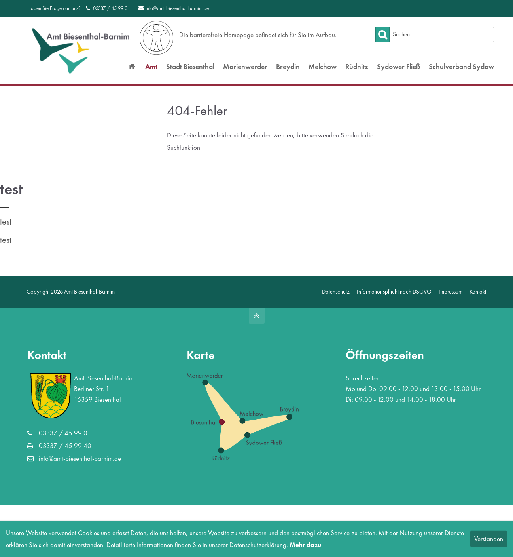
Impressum (450, 295)
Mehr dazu (305, 544)
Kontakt (477, 295)
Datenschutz (336, 295)
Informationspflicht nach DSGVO (394, 295)
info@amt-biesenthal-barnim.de (173, 8)
